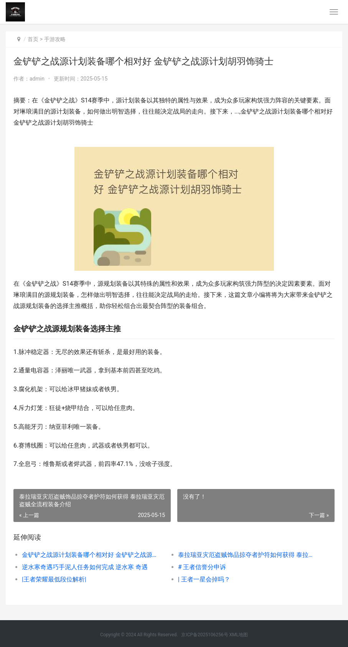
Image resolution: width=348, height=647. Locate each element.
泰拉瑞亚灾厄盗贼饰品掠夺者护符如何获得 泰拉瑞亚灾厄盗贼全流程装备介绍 (248, 554)
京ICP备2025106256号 (204, 634)
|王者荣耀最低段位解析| (54, 579)
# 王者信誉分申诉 (202, 567)
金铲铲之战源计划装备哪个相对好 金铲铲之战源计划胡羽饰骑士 (92, 554)
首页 (33, 39)
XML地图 (238, 634)
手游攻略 (55, 39)
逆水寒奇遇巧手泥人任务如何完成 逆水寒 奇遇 (85, 567)
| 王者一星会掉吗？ (204, 579)
